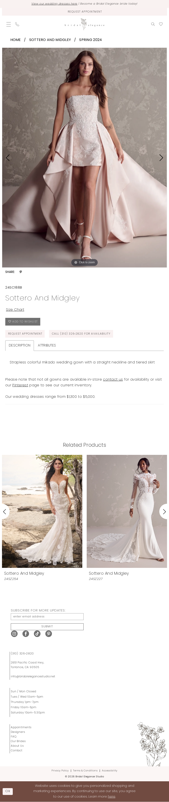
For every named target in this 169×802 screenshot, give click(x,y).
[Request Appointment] (84, 12)
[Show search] (153, 24)
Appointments (21, 727)
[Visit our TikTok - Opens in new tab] (37, 633)
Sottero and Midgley (50, 40)
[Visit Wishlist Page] (161, 24)
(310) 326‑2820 (22, 653)
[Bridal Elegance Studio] (84, 24)
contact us (113, 380)
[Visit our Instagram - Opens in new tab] (14, 633)
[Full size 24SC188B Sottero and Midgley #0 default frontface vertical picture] (84, 158)
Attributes (47, 345)
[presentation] (42, 511)
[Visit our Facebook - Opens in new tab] (25, 633)
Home (15, 40)
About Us (17, 746)
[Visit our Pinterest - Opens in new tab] (48, 633)
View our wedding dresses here (54, 4)
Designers (18, 732)
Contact (16, 750)
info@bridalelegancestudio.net (33, 676)
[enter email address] (47, 616)
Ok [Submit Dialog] (8, 791)
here (111, 796)
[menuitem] (8, 24)
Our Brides (18, 741)
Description (19, 345)
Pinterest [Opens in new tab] (20, 385)
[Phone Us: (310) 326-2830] (17, 24)
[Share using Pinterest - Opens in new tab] (20, 272)
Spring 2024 (90, 40)
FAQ (14, 736)
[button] (8, 24)
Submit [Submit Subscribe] (47, 626)
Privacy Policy (60, 771)
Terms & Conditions (85, 771)
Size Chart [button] (15, 310)
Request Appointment (25, 334)
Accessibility (110, 771)
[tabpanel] (84, 158)
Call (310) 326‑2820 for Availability (81, 334)
